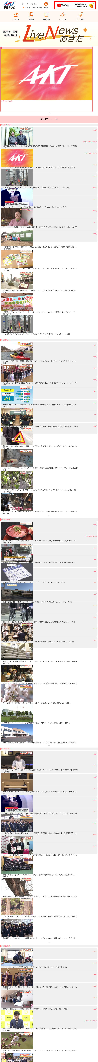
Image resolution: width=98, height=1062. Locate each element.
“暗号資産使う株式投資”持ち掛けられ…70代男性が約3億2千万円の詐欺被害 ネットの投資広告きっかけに (30, 829)
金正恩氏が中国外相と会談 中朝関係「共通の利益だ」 (16, 802)
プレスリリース (18, 1057)
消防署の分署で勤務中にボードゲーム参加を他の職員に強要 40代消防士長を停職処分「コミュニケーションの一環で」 (34, 823)
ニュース (16, 19)
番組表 (31, 19)
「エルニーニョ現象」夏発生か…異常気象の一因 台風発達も (18, 795)
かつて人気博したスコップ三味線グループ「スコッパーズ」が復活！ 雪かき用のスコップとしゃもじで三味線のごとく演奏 (35, 836)
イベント (62, 19)
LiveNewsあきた (49, 930)
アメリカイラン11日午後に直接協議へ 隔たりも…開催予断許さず (19, 809)
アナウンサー (80, 19)
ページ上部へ (87, 1052)
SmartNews (49, 925)
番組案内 (46, 19)
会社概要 (6, 1057)
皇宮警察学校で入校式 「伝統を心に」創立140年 (15, 789)
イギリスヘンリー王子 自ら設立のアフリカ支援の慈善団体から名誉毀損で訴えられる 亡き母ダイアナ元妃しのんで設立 (35, 755)
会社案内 (27, 8)
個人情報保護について (35, 1057)
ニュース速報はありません (49, 1013)
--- (49, 1002)
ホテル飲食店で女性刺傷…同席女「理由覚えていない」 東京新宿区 (20, 775)
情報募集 (49, 1025)
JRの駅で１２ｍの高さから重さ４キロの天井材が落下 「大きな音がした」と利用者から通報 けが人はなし (31, 748)
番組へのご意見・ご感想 (40, 8)
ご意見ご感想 (50, 1057)
